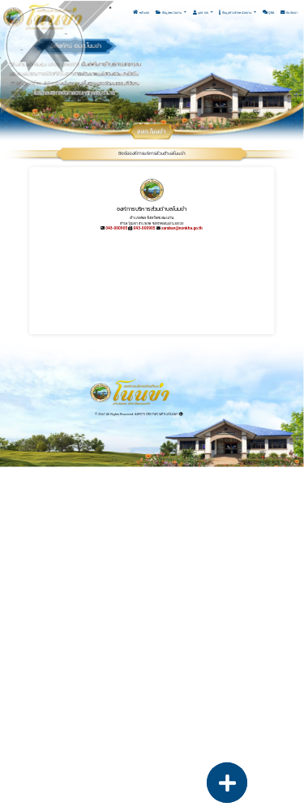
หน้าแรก (141, 12)
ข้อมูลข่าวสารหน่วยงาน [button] (235, 12)
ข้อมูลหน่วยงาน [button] (169, 12)
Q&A (269, 12)
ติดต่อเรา (289, 12)
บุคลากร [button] (201, 12)
